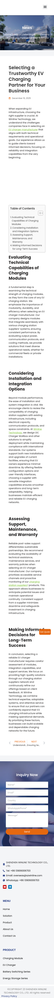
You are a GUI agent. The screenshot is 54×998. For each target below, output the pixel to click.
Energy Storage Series (15, 978)
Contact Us (9, 936)
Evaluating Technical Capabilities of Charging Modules (25, 221)
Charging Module (13, 958)
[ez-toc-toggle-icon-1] (39, 213)
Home (7, 34)
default (17, 34)
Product (7, 922)
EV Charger (9, 965)
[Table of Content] (40, 213)
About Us (8, 929)
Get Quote (45, 632)
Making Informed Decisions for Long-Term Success (27, 247)
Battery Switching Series (16, 971)
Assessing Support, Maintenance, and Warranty (22, 238)
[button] (45, 6)
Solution (7, 915)
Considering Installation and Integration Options (25, 229)
